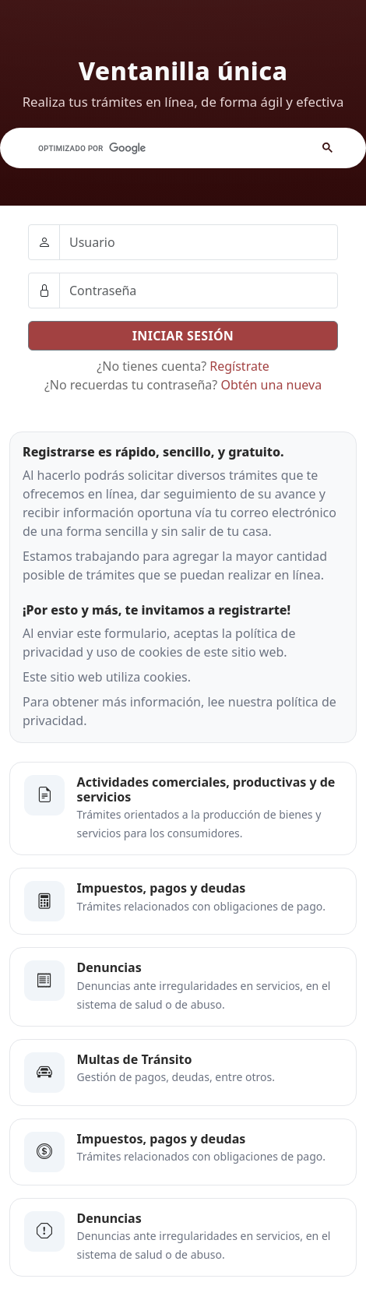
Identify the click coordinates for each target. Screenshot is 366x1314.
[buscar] (153, 148)
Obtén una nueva (271, 384)
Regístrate (239, 366)
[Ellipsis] (44, 242)
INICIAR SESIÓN (183, 335)
